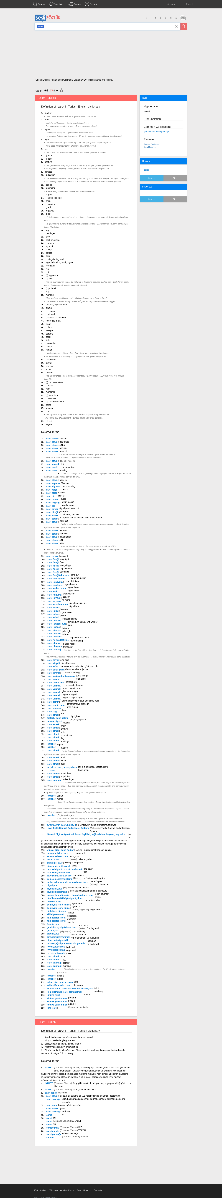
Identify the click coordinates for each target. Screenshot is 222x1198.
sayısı (53, 660)
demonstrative (68, 467)
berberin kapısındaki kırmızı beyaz (67, 882)
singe (48, 324)
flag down (88, 869)
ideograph (80, 853)
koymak (54, 598)
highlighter (75, 716)
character (50, 204)
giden (53, 933)
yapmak (53, 483)
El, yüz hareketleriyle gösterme (59, 1040)
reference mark (53, 320)
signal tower (66, 612)
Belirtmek (62, 1092)
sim (54, 1124)
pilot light (66, 631)
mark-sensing (68, 486)
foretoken (50, 265)
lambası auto (56, 624)
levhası (53, 627)
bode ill (71, 1001)
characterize (66, 735)
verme (53, 679)
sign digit (64, 660)
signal (47, 129)
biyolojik (54, 888)
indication (50, 175)
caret (48, 405)
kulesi (53, 607)
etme (51, 470)
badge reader (69, 644)
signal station (72, 581)
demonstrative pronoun (78, 704)
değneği (53, 502)
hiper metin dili (58, 940)
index (48, 214)
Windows (53, 1190)
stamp (49, 308)
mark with (62, 304)
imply (63, 726)
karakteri (54, 585)
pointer (98, 897)
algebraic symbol (92, 900)
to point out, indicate (69, 514)
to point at (65, 776)
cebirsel (54, 901)
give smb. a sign (70, 691)
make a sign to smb (71, 688)
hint (47, 269)
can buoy (98, 991)
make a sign (65, 537)
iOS (36, 1190)
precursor (50, 311)
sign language (68, 505)
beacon (49, 372)
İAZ (80, 1127)
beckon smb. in (78, 934)
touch (51, 278)
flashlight (63, 556)
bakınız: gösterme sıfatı (69, 1105)
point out (63, 521)
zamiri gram (56, 705)
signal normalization (79, 637)
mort (48, 389)
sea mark (83, 925)
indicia (60, 979)
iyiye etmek (56, 946)
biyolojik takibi (57, 892)
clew (48, 236)
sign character (71, 584)
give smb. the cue (74, 685)
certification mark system (94, 878)
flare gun (75, 575)
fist (64, 959)
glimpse (48, 172)
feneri (52, 556)
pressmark (51, 398)
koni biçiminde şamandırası (64, 992)
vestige (49, 330)
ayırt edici (55, 863)
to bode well (93, 944)
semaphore (71, 682)
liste (52, 1008)
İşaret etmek (52, 1128)
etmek (52, 438)
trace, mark (83, 770)
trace (50, 159)
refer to (71, 461)
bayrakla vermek (58, 872)
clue (48, 256)
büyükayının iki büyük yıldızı (64, 898)
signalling (81, 679)
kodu (52, 591)
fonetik (53, 924)
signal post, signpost (69, 508)
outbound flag (78, 931)
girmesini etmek (58, 937)
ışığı (52, 711)
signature (53, 275)
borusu (52, 499)
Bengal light (65, 565)
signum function (78, 578)
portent (49, 333)
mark (47, 119)
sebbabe (66, 1111)
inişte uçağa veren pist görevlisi (66, 943)
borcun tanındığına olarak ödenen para (70, 895)
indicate (63, 438)
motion (49, 349)
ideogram (74, 856)
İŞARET (49, 1067)
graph (48, 207)
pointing (63, 470)
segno (49, 424)
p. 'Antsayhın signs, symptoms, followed (97, 825)
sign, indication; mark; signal (59, 262)
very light (64, 559)
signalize (63, 533)
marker (48, 113)
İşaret (49, 1115)
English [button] (189, 4)
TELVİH (82, 1130)
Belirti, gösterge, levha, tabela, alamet (63, 1043)
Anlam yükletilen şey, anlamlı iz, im (61, 1047)
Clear (175, 178)
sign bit (61, 495)
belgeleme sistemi (59, 879)
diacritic (49, 385)
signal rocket (66, 568)
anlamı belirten (57, 853)
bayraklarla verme (59, 875)
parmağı (54, 649)
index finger (68, 779)
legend (60, 744)
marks (60, 799)
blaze (74, 865)
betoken (63, 530)
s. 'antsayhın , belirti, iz (61, 825)
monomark (51, 392)
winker (65, 634)
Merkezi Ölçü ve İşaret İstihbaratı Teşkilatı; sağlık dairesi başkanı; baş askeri (86, 834)
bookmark (50, 314)
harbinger (50, 233)
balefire (61, 492)
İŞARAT (84, 1136)
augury (49, 194)
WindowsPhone (67, 1190)
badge (49, 185)
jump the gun (83, 675)
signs (71, 815)
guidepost (64, 511)
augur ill (72, 1004)
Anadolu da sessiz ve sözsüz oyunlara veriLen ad (69, 1037)
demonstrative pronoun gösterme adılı (80, 700)
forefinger (68, 647)
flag (47, 291)
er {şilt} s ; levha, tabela (62, 767)
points (60, 795)
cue (46, 149)
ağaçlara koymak (59, 866)
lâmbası (54, 630)
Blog (79, 1190)
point (61, 543)
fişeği (53, 559)
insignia (60, 975)
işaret (146, 170)
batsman (91, 941)
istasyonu (55, 582)
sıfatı (52, 666)
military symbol (85, 859)
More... (151, 178)
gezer (53, 930)
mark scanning (72, 672)
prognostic (51, 359)
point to (63, 480)
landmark (50, 188)
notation (62, 317)
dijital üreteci (56, 911)
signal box (74, 606)
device (49, 253)
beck (63, 764)
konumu (54, 595)
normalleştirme (58, 640)
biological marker (80, 887)
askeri (53, 859)
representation (56, 382)
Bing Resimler (150, 147)
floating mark (93, 928)
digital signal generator (91, 909)
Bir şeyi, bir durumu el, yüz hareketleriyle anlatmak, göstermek (89, 1096)
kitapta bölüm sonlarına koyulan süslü (70, 988)
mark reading (76, 640)
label (53, 288)
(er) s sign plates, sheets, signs (93, 767)
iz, (51, 770)
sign (47, 139)
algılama (53, 486)
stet (76, 982)
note (48, 272)
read (63, 713)
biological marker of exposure (93, 890)
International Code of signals (97, 850)
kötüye (53, 995)
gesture (48, 162)
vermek (52, 464)
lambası (54, 620)
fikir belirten (56, 917)
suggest (64, 748)
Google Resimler (151, 144)
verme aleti (55, 682)
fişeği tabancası (58, 575)
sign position (69, 593)
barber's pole (96, 881)
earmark (50, 243)
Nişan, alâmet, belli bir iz (84, 1089)
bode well (70, 947)
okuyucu (54, 646)
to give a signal (69, 694)
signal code (73, 590)
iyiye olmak (56, 950)
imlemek (54, 721)
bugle (63, 499)
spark (48, 337)
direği (52, 509)
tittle (48, 340)
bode (63, 956)
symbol (49, 246)
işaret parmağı (162, 131)
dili (50, 506)
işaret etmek (149, 131)
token (50, 155)
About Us (87, 1190)
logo (48, 230)
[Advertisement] (111, 55)
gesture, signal (53, 240)
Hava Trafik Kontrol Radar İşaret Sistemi (68, 828)
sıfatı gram (55, 669)
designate (64, 442)
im (63, 1114)
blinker (65, 628)
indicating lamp (69, 618)
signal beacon (68, 663)
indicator (58, 198)
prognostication (56, 401)
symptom (53, 395)
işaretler (51, 744)
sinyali (53, 663)
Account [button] (170, 4)
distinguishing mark (55, 259)
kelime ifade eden (59, 985)
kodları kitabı (56, 588)
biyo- (52, 885)
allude (63, 760)
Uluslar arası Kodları (60, 850)
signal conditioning (78, 603)
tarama (53, 673)
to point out (66, 773)
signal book (73, 587)
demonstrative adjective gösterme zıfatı (80, 666)
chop (48, 201)
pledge (49, 346)
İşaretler (50, 1137)
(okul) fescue (67, 502)
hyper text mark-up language (85, 938)
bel (54, 1117)
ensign (49, 249)
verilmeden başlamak (61, 676)
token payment (102, 894)
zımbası (54, 708)
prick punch (72, 707)
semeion (50, 366)
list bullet (84, 1007)
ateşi (51, 489)
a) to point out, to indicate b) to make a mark (80, 517)
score (48, 369)
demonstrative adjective (76, 669)
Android (43, 1190)
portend (72, 997)
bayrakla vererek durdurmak (64, 869)
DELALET (76, 1121)
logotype (50, 210)
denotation (51, 343)
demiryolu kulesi (58, 904)
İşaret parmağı (53, 1134)
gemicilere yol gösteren (62, 927)
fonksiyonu (56, 578)
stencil (49, 363)
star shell (64, 571)
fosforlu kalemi (58, 718)
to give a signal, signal (73, 697)
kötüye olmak (57, 998)
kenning (50, 408)
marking (50, 295)
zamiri (52, 467)
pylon (63, 615)
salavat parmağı (70, 1133)
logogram (78, 985)
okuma (53, 643)
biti (50, 496)
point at (63, 451)
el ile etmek (56, 914)
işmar (62, 1108)
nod (47, 411)
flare (62, 562)
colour (49, 327)
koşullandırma (57, 604)
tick (50, 421)
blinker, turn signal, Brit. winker (82, 622)
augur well (71, 950)
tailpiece (98, 988)
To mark (65, 483)
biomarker (104, 884)
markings (65, 741)
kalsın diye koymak (60, 982)
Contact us (98, 1190)
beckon (62, 448)
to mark (66, 600)
